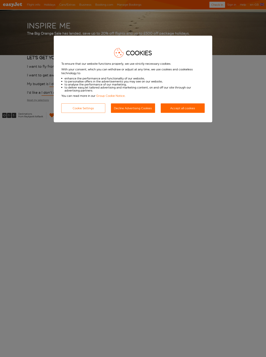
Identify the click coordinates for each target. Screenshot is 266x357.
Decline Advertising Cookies (133, 108)
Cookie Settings (83, 108)
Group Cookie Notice (110, 96)
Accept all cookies (182, 108)
